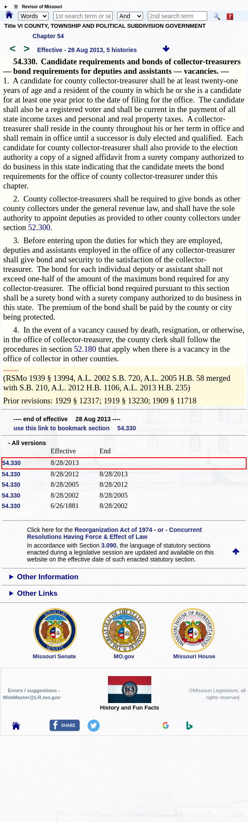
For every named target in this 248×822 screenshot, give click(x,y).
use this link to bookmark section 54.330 (74, 428)
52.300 (39, 227)
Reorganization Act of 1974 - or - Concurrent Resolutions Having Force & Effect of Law (114, 533)
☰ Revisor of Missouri (36, 6)
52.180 (85, 348)
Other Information (47, 577)
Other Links (37, 593)
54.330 (11, 462)
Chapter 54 (48, 36)
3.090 (108, 545)
